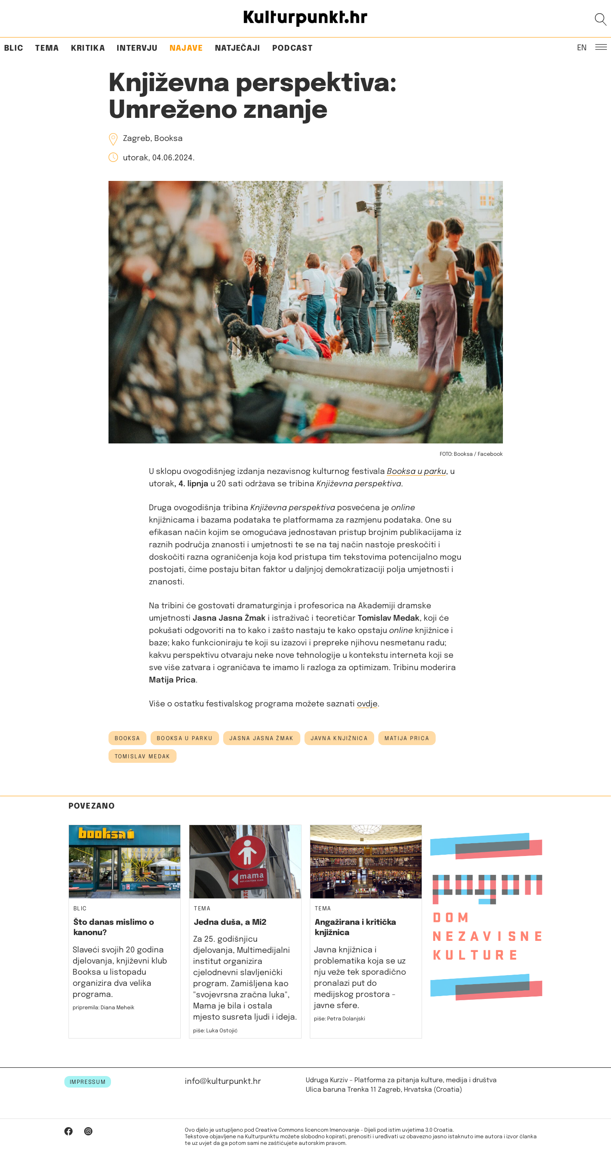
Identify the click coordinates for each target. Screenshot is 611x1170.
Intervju (137, 48)
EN (582, 47)
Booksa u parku (416, 472)
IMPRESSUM (88, 1082)
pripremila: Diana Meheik (103, 1008)
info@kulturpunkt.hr (223, 1082)
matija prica (407, 738)
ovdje (367, 704)
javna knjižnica (339, 738)
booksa (128, 738)
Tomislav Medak (143, 757)
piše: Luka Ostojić (215, 1031)
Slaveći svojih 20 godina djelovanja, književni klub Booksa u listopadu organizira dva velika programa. (120, 972)
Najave (186, 48)
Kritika (88, 48)
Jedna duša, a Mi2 (230, 922)
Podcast (292, 48)
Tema (47, 48)
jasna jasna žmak (261, 738)
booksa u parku (185, 738)
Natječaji (238, 48)
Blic (14, 48)
